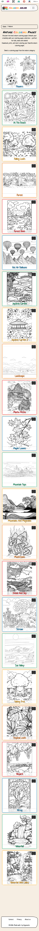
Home (4, 27)
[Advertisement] (19, 18)
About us (27, 919)
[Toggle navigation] (33, 8)
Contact (11, 919)
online (15, 8)
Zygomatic (26, 925)
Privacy (19, 919)
